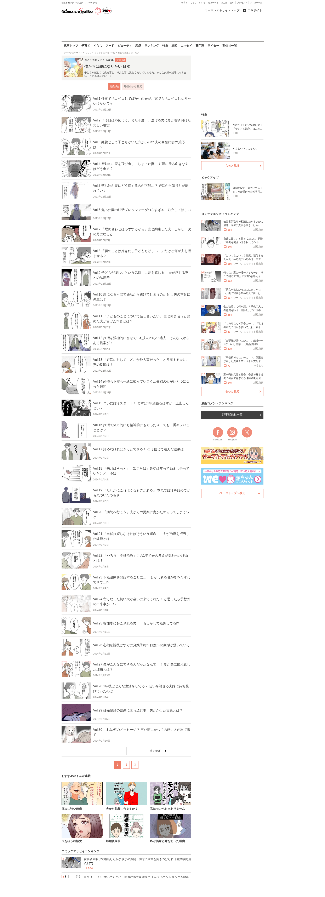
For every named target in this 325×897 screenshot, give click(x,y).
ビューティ (213, 2)
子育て (184, 2)
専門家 (199, 45)
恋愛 (138, 45)
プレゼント (242, 2)
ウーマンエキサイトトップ (222, 10)
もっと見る (232, 165)
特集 (165, 45)
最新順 (114, 86)
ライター (213, 45)
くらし (193, 2)
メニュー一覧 (256, 2)
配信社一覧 (229, 45)
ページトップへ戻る (232, 493)
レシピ (202, 2)
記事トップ (71, 45)
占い (232, 2)
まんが (224, 2)
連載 (174, 45)
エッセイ (186, 45)
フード (110, 45)
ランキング (151, 45)
